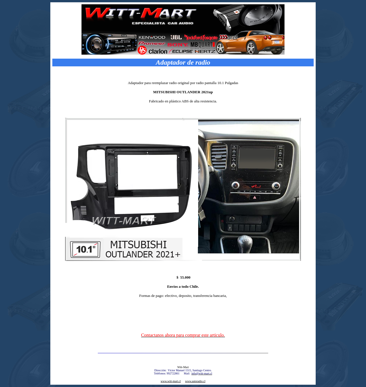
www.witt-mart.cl (171, 381)
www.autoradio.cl (195, 381)
